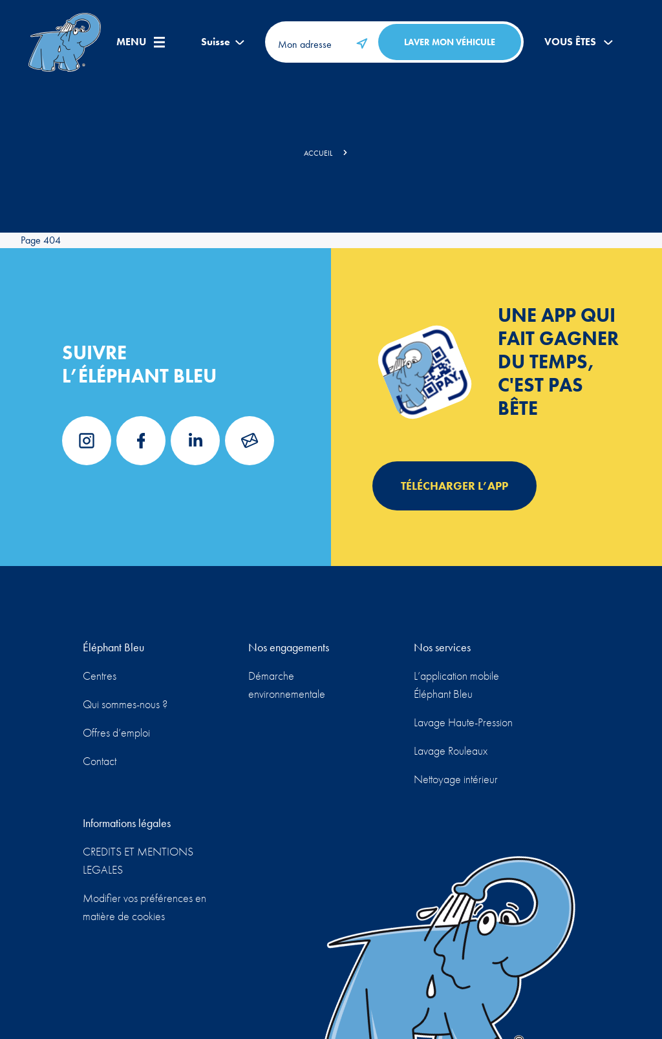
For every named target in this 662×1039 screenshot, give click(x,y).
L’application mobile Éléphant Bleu (456, 684)
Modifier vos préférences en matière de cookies (144, 906)
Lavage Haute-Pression (463, 722)
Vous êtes (578, 42)
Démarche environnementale (286, 684)
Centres (99, 675)
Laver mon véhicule (449, 42)
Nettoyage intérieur (456, 778)
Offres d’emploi (116, 732)
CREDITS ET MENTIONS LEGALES (138, 860)
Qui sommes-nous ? (125, 704)
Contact (99, 760)
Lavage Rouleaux (450, 750)
